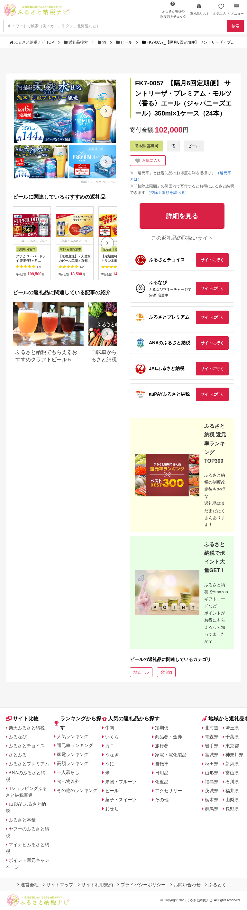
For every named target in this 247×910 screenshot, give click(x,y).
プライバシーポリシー (141, 884)
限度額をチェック (173, 9)
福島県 (211, 781)
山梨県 (232, 799)
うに (109, 763)
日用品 (162, 772)
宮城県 (211, 754)
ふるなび (18, 736)
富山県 (232, 772)
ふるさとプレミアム (29, 763)
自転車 (162, 763)
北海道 (211, 727)
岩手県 (211, 745)
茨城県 (211, 790)
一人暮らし (68, 772)
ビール (124, 42)
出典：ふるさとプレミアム (98, 182)
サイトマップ (58, 884)
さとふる (18, 754)
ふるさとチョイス (27, 745)
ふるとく (215, 884)
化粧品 (162, 781)
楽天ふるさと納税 (27, 727)
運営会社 (28, 884)
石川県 (232, 781)
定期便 (162, 727)
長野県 (232, 808)
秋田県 (211, 763)
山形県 (211, 772)
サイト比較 (22, 718)
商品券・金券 (168, 736)
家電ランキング (72, 754)
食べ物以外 (68, 781)
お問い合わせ (185, 884)
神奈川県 (234, 754)
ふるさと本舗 (22, 820)
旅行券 (162, 745)
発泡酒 (166, 672)
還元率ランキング (75, 745)
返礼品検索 (76, 42)
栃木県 (211, 799)
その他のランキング (77, 790)
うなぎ (112, 754)
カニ (109, 745)
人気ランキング (72, 736)
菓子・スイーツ (121, 799)
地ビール (141, 672)
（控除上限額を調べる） (167, 192)
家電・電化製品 (171, 754)
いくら (112, 736)
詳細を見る (38, 87)
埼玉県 (232, 727)
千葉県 (232, 736)
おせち (112, 808)
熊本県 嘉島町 (146, 146)
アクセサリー (168, 790)
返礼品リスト (199, 9)
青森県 (211, 736)
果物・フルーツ (121, 781)
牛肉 (109, 727)
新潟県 (232, 763)
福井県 (232, 790)
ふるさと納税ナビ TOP (32, 42)
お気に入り (221, 9)
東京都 (232, 745)
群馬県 (211, 808)
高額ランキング (72, 763)
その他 (162, 799)
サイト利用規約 (95, 884)
